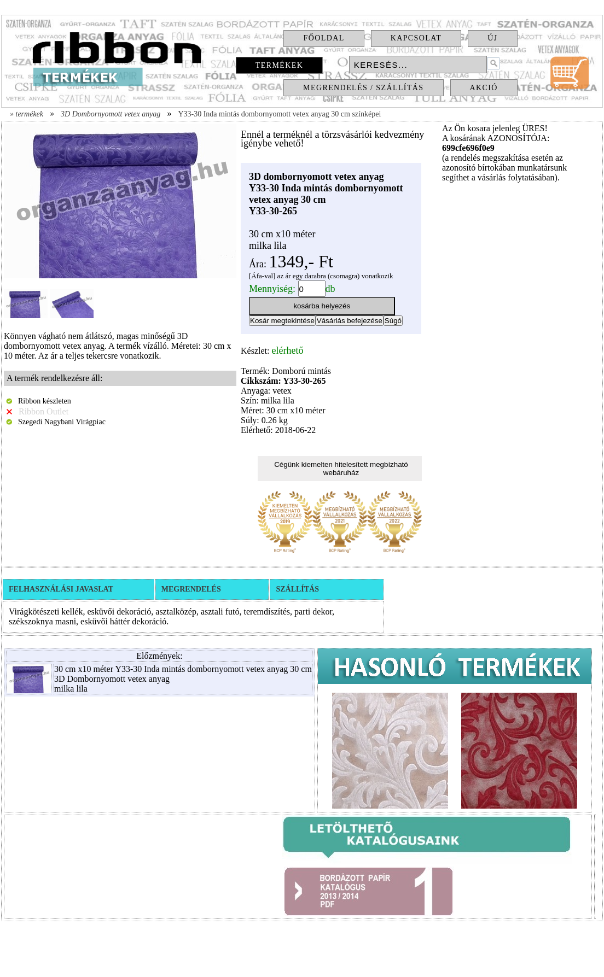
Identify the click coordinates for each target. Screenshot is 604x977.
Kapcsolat (416, 38)
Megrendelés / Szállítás (363, 88)
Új (492, 38)
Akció (484, 88)
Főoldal (323, 38)
